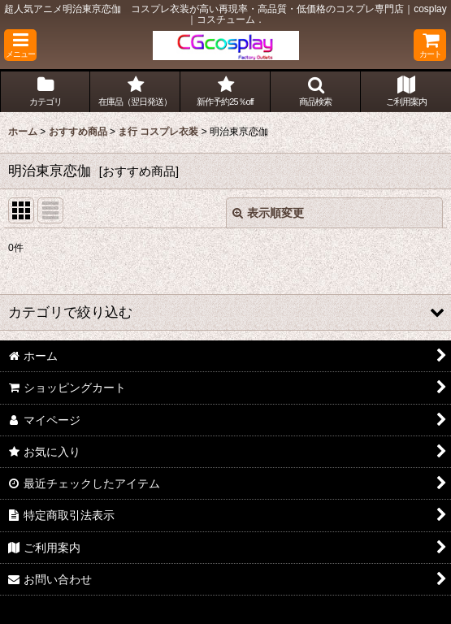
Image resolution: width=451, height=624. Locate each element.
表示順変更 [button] (268, 212)
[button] (20, 45)
